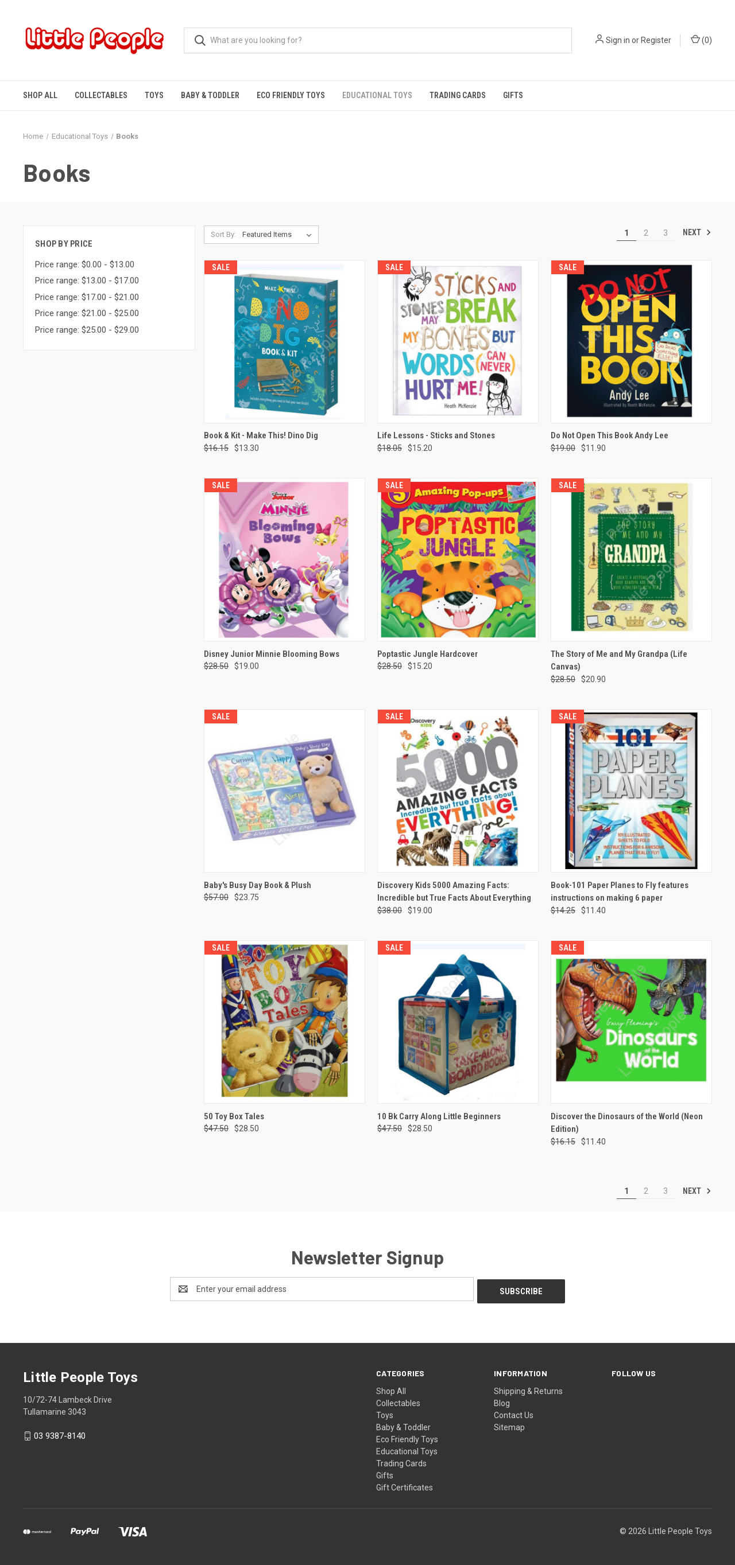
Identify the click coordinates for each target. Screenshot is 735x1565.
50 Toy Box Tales (234, 1116)
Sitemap (509, 1425)
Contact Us (513, 1413)
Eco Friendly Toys (291, 95)
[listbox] (279, 234)
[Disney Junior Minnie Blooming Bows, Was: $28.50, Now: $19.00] (284, 559)
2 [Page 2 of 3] (646, 233)
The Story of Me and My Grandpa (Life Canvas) (619, 660)
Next (697, 232)
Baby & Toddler (210, 95)
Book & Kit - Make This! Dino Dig (261, 435)
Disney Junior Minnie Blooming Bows (271, 654)
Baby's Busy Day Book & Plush (257, 885)
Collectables (101, 95)
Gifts (513, 95)
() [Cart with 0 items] (701, 39)
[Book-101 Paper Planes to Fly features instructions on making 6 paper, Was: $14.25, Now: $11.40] (631, 790)
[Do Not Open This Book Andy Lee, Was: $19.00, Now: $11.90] (631, 341)
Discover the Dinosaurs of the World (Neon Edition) (627, 1123)
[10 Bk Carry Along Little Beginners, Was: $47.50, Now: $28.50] (458, 1022)
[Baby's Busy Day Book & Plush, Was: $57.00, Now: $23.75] (284, 790)
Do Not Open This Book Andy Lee (609, 435)
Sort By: (223, 234)
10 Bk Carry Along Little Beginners (439, 1116)
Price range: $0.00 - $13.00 (84, 264)
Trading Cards (458, 95)
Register (656, 40)
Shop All (40, 95)
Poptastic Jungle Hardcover (427, 654)
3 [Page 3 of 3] (665, 233)
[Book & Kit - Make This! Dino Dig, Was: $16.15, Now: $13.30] (284, 341)
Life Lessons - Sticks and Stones (436, 435)
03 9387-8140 (60, 1433)
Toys (154, 95)
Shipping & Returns (528, 1388)
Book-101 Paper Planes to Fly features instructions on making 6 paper (619, 892)
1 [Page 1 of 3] (626, 233)
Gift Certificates (404, 1485)
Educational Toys (377, 95)
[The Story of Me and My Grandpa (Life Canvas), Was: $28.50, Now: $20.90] (631, 559)
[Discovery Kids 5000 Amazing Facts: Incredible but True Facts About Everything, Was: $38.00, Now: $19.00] (458, 790)
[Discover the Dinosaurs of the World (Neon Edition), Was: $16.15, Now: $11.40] (631, 1022)
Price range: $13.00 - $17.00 (87, 280)
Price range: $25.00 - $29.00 (87, 330)
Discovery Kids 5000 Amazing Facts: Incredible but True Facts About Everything (454, 892)
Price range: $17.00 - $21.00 (87, 297)
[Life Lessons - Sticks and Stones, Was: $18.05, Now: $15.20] (458, 341)
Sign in (618, 40)
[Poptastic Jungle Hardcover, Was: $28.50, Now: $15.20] (458, 559)
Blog (502, 1401)
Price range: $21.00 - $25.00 (87, 313)
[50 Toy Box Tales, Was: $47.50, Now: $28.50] (284, 1022)
